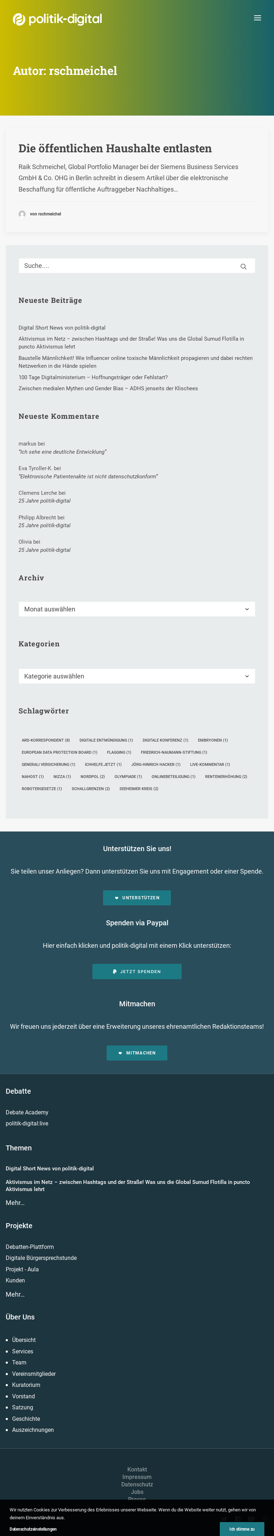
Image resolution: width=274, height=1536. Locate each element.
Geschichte (26, 1418)
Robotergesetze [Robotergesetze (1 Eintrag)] (42, 789)
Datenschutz (137, 1484)
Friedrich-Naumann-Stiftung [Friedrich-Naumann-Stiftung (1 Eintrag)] (174, 752)
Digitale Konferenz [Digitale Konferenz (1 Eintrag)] (165, 740)
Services (22, 1351)
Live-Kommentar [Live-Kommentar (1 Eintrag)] (210, 764)
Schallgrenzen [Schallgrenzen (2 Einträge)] (91, 789)
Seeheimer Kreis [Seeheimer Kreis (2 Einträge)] (139, 789)
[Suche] (137, 265)
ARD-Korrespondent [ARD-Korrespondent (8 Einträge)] (46, 740)
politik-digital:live (27, 1123)
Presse (137, 1499)
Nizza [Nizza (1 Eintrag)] (62, 776)
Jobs (137, 1492)
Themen (19, 1148)
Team (19, 1362)
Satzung (22, 1407)
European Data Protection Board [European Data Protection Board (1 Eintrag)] (59, 752)
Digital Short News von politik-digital (50, 1168)
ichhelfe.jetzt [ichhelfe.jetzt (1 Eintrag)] (103, 764)
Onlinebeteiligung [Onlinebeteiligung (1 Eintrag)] (174, 776)
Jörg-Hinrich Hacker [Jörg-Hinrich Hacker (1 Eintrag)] (156, 764)
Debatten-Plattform (30, 1246)
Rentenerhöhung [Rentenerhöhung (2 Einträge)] (226, 776)
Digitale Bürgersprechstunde (41, 1258)
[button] (257, 17)
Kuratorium (26, 1385)
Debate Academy (27, 1112)
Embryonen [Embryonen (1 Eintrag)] (213, 740)
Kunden (15, 1280)
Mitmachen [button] (137, 1053)
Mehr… (15, 1202)
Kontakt (137, 1469)
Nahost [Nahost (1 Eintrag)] (33, 776)
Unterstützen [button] (137, 897)
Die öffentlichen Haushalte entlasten (115, 148)
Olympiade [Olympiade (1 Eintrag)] (128, 776)
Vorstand (23, 1396)
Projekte (19, 1225)
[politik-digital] (57, 19)
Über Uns (20, 1317)
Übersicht (24, 1340)
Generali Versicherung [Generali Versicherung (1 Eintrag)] (48, 764)
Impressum (137, 1477)
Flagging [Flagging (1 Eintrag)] (119, 752)
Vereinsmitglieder (34, 1373)
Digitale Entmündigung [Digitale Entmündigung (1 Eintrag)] (106, 740)
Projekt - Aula (22, 1269)
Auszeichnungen (33, 1429)
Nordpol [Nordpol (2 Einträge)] (93, 776)
